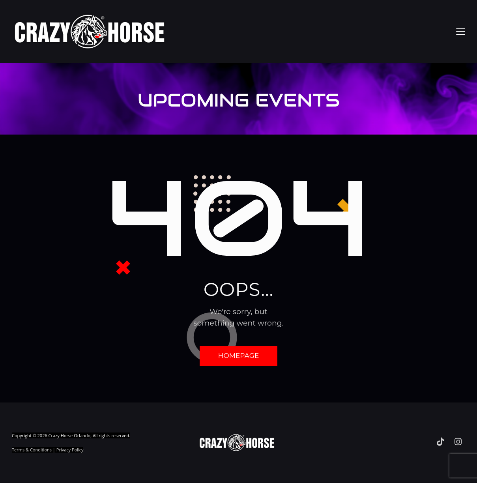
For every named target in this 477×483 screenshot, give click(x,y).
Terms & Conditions (32, 450)
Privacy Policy (70, 450)
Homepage (238, 356)
